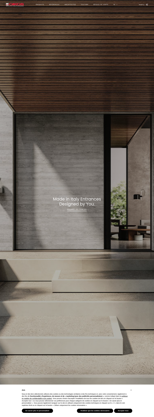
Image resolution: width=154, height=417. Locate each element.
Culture (84, 5)
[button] (131, 390)
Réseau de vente (101, 5)
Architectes (70, 5)
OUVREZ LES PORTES (77, 209)
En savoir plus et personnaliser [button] (37, 411)
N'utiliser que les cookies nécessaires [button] (95, 411)
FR (114, 5)
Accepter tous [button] (123, 411)
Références (54, 5)
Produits (40, 5)
